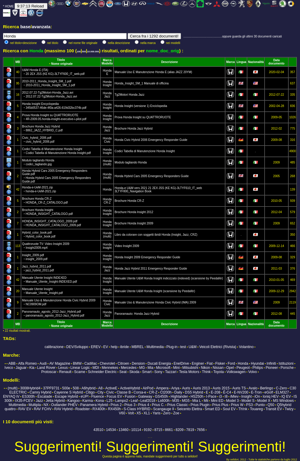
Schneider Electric (102, 372)
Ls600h (163, 401)
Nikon (205, 368)
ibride (124, 347)
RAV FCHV (43, 409)
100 (78, 51)
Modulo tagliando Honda (131, 162)
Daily (178, 392)
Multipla (34, 405)
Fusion (130, 396)
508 (76, 388)
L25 (109, 401)
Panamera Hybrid (94, 405)
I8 (226, 396)
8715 (158, 430)
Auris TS (239, 388)
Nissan (218, 368)
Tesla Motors (189, 372)
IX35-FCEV (24, 401)
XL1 (147, 413)
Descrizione (169, 62)
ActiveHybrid (130, 388)
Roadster (82, 409)
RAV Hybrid (63, 409)
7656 (201, 430)
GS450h (161, 396)
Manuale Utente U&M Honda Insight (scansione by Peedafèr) (155, 291)
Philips (258, 368)
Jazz (107, 96)
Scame (79, 372)
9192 (148, 430)
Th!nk (242, 409)
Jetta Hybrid (55, 401)
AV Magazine (59, 363)
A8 (100, 388)
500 (84, 51)
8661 (169, 430)
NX (46, 405)
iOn (257, 396)
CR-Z (107, 202)
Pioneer (272, 368)
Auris (186, 388)
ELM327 (282, 392)
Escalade (44, 396)
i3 (220, 396)
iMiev (234, 396)
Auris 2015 (220, 388)
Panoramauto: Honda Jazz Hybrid (137, 313)
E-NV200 (241, 392)
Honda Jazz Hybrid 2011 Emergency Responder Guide (151, 268)
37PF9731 (51, 388)
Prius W (237, 405)
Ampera (162, 388)
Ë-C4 (227, 392)
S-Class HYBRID (136, 409)
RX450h (114, 409)
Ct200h (166, 392)
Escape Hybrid (66, 396)
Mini (176, 368)
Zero (167, 413)
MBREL (137, 347)
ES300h (28, 396)
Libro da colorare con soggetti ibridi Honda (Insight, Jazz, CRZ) (156, 234)
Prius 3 (129, 405)
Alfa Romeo (27, 363)
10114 (136, 430)
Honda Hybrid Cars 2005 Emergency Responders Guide (152, 176)
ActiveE (111, 388)
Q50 (270, 405)
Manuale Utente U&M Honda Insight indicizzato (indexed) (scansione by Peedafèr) (169, 278)
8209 (180, 430)
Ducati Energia (159, 363)
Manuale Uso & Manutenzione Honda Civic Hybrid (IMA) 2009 (155, 302)
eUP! (85, 396)
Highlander (179, 396)
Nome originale (62, 63)
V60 (122, 413)
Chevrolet (107, 363)
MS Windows (283, 401)
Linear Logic (80, 368)
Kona (100, 401)
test (183, 347)
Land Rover (46, 368)
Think (206, 372)
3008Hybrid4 (30, 388)
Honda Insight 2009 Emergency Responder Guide (147, 257)
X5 (138, 413)
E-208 (215, 392)
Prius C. (158, 405)
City (100, 392)
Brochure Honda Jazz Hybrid (134, 128)
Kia (31, 368)
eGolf (268, 392)
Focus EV (114, 396)
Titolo (61, 60)
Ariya (175, 388)
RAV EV (24, 409)
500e (66, 388)
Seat (123, 372)
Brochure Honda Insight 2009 (134, 223)
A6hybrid (88, 388)
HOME (9, 6)
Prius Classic (177, 405)
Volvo (252, 372)
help (114, 347)
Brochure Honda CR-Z (129, 200)
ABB (11, 363)
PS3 (249, 405)
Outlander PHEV (64, 405)
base (25, 26)
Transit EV (274, 409)
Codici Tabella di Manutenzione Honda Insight (145, 151)
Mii (206, 401)
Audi (43, 363)
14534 (111, 430)
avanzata (41, 26)
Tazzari (170, 372)
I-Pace (211, 396)
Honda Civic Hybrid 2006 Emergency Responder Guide (151, 139)
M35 (175, 401)
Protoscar (48, 372)
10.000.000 (93, 51)
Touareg (256, 409)
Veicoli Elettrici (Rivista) (217, 347)
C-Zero (281, 388)
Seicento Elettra (189, 409)
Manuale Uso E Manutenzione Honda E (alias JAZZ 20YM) (153, 72)
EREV (96, 347)
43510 (98, 430)
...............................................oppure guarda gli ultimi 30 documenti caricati (232, 36)
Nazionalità (256, 62)
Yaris (156, 413)
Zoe (176, 413)
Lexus (63, 368)
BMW (77, 363)
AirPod (148, 388)
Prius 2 (116, 405)
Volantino (246, 347)
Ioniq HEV (271, 396)
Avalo (253, 388)
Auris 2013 (201, 388)
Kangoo (73, 401)
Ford (231, 363)
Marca (107, 60)
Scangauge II (163, 409)
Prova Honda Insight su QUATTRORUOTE (143, 117)
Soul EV (229, 409)
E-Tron (256, 392)
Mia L (196, 401)
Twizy (289, 409)
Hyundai (257, 363)
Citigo (90, 392)
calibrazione (54, 347)
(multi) (107, 164)
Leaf (134, 401)
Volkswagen (235, 372)
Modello (107, 63)
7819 (190, 430)
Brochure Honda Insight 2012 (134, 212)
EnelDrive (181, 363)
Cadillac (90, 363)
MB (17, 62)
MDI (96, 368)
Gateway (145, 396)
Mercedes (128, 368)
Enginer (198, 363)
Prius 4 (143, 405)
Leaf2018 (147, 401)
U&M (193, 347)
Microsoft (163, 368)
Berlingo (266, 388)
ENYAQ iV (11, 396)
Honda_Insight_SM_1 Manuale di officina (142, 83)
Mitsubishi (190, 368)
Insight (107, 85)
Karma (87, 401)
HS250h (197, 396)
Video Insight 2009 (127, 246)
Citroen (123, 363)
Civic (107, 141)
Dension (138, 363)
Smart (147, 372)
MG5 (186, 401)
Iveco (8, 368)
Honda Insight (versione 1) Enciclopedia (141, 106)
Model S (248, 401)
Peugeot (243, 368)
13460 (123, 430)
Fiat (209, 363)
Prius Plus (220, 405)
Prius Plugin (200, 405)
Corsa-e (140, 392)
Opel (230, 368)
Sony (158, 372)
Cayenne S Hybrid (68, 392)
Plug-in (171, 347)
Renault (65, 372)
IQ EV (286, 396)
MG (142, 368)
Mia (150, 368)
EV (105, 347)
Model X (263, 401)
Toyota (218, 372)
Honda (107, 70)
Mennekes (110, 368)
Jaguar (21, 368)
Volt (131, 413)
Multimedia (155, 347)
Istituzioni (286, 363)
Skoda (134, 372)
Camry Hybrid (40, 392)
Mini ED (217, 401)
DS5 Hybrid (194, 392)
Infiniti (271, 363)
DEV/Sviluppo (77, 347)
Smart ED (212, 409)
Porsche (287, 368)
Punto (260, 405)
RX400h (98, 409)
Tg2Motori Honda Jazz (130, 94)
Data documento (277, 62)
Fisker (220, 363)
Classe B (124, 392)
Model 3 (232, 401)
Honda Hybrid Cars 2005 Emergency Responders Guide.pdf (56, 176)
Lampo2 (121, 401)
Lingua (241, 62)
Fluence (97, 396)
